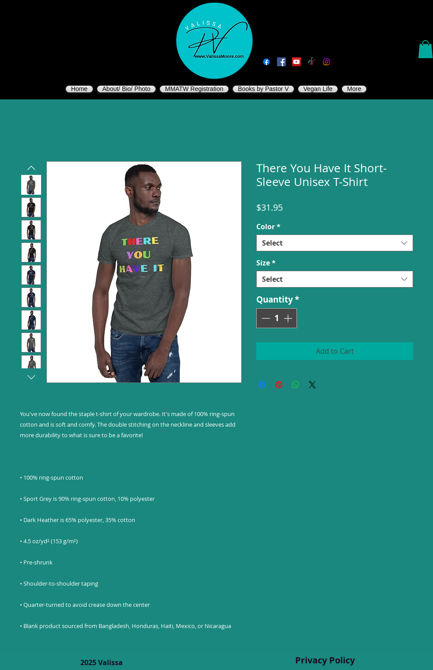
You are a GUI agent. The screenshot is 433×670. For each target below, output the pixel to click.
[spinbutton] (276, 318)
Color (268, 226)
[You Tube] (296, 61)
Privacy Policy (325, 660)
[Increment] (288, 318)
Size (266, 262)
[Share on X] (312, 384)
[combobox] (334, 243)
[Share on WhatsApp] (295, 384)
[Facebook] (266, 61)
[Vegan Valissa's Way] (281, 61)
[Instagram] (326, 61)
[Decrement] (265, 318)
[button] (425, 49)
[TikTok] (311, 61)
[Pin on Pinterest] (278, 384)
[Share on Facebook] (262, 384)
